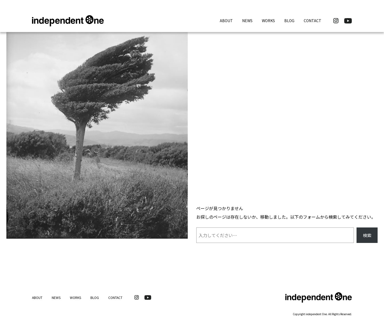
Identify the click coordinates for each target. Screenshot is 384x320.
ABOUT (226, 20)
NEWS (247, 20)
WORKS (268, 20)
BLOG (289, 20)
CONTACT (312, 20)
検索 (367, 235)
